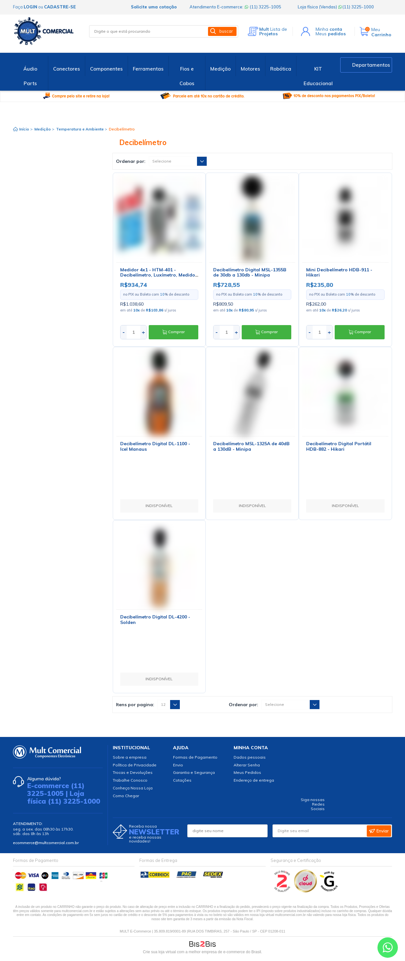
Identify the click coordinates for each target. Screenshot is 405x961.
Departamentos (371, 65)
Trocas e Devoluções (133, 772)
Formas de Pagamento (195, 757)
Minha (329, 29)
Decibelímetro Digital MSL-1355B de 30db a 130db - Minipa (249, 272)
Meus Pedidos (247, 772)
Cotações (182, 780)
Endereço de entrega (254, 780)
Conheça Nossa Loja (133, 788)
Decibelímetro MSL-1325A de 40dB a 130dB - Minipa (251, 446)
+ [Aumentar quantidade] (143, 332)
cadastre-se (60, 6)
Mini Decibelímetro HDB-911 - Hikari (339, 272)
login (30, 6)
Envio (178, 765)
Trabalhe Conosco (130, 780)
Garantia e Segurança (194, 772)
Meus (331, 33)
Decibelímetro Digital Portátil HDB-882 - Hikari (338, 446)
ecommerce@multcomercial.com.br (46, 842)
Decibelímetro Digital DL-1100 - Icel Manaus (155, 446)
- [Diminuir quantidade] (123, 332)
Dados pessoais (250, 757)
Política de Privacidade (134, 765)
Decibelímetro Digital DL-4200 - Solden (155, 619)
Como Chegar (126, 795)
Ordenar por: (130, 161)
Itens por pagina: (135, 704)
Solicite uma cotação (154, 6)
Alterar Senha (247, 765)
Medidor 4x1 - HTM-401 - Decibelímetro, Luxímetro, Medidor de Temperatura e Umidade (158, 275)
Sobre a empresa (129, 757)
